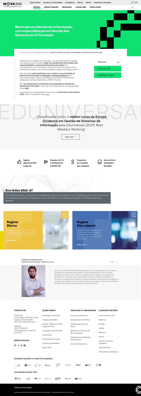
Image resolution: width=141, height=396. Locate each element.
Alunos (80, 3)
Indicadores (47, 335)
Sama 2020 (46, 348)
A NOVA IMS (81, 7)
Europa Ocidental (61, 76)
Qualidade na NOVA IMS (52, 331)
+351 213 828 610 (21, 328)
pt (20, 52)
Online (101, 337)
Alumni (88, 3)
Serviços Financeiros (79, 344)
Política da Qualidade (50, 343)
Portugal (46, 76)
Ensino (36, 7)
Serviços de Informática (80, 320)
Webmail (102, 320)
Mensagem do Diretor (51, 316)
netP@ (101, 328)
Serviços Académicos (79, 316)
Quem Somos (35, 3)
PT (136, 3)
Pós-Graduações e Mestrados (40, 52)
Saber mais (70, 137)
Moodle (102, 324)
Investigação (51, 7)
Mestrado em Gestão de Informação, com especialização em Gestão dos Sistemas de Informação (76, 52)
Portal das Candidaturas (108, 352)
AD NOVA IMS (104, 348)
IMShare (102, 332)
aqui (26, 88)
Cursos (29, 52)
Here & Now (95, 7)
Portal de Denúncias (107, 316)
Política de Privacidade (23, 388)
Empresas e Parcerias (102, 3)
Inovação (67, 7)
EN (132, 3)
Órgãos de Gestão (49, 320)
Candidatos (70, 3)
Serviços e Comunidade (52, 3)
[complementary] (121, 382)
